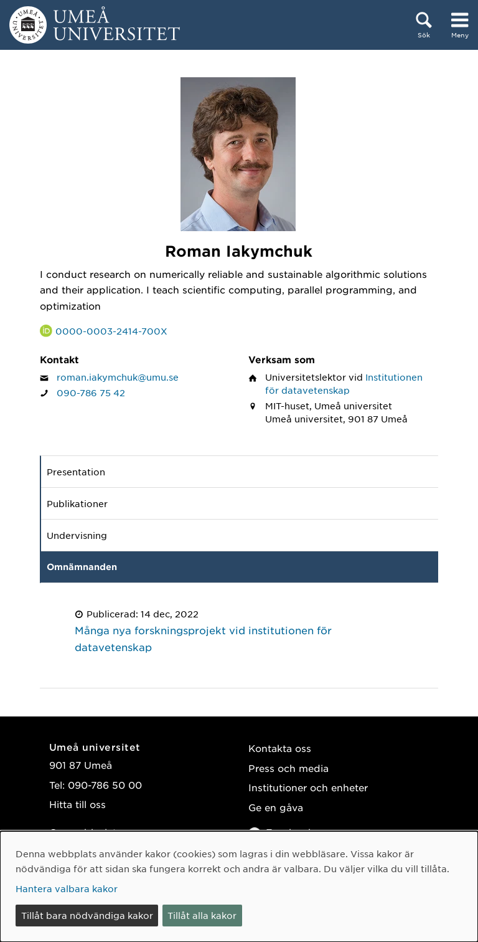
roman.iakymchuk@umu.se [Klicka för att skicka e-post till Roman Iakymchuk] (118, 377)
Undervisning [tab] (77, 535)
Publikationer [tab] (77, 503)
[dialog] (239, 886)
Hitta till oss (77, 804)
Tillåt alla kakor (202, 915)
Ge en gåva (275, 807)
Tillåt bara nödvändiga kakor (87, 915)
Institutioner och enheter (308, 787)
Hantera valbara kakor (67, 888)
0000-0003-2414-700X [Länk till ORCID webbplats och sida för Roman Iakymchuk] (111, 330)
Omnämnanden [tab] (82, 566)
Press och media (288, 768)
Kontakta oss (279, 748)
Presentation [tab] (76, 471)
